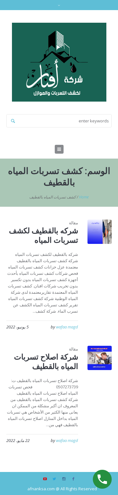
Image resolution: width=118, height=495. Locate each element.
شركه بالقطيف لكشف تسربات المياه (43, 235)
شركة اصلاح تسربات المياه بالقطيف (46, 361)
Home (84, 197)
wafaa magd (67, 327)
